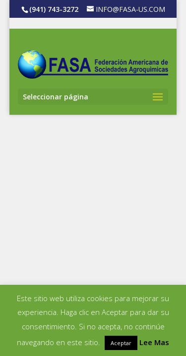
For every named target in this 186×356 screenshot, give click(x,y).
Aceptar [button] (121, 343)
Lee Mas (154, 342)
